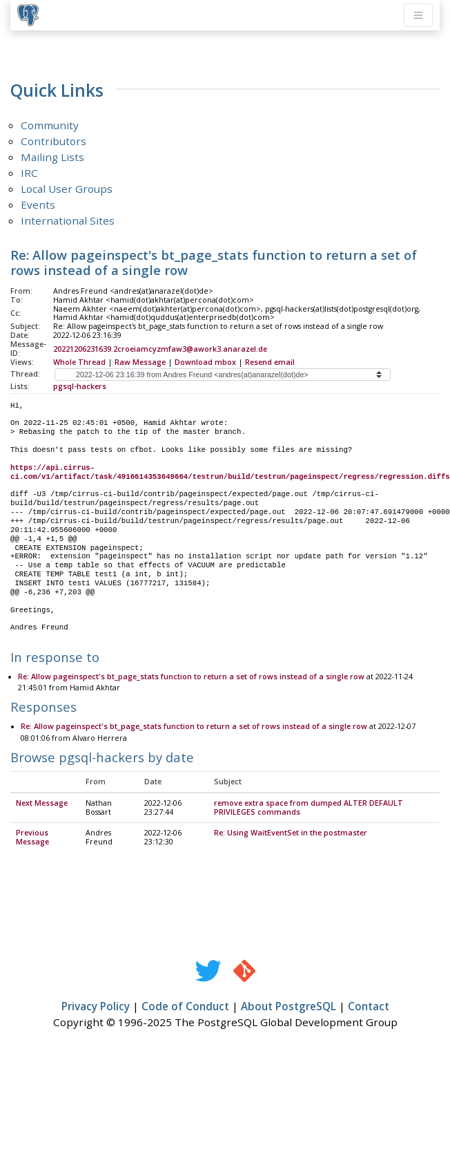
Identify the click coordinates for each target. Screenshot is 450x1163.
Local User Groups (66, 189)
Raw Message (140, 362)
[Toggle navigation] (418, 15)
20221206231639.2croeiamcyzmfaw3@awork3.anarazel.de (160, 349)
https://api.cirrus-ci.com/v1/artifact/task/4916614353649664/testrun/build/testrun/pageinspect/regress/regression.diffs (230, 472)
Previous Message (32, 838)
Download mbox (205, 362)
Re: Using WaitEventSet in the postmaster (290, 833)
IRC (29, 173)
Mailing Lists (52, 157)
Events (38, 204)
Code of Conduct (185, 1007)
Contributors (53, 141)
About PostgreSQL (288, 1007)
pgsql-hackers (79, 386)
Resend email (270, 362)
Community (50, 125)
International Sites (68, 220)
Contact (368, 1007)
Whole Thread (79, 362)
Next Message (42, 804)
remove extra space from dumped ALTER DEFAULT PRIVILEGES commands (308, 808)
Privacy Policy (95, 1007)
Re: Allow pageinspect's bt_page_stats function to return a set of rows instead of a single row (191, 677)
